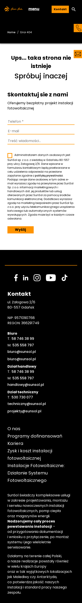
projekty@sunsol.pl (24, 411)
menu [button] (33, 9)
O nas (13, 429)
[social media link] (16, 277)
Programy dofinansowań (34, 436)
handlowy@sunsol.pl (25, 384)
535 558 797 (23, 345)
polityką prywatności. (49, 175)
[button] (74, 9)
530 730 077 (22, 397)
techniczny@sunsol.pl (26, 403)
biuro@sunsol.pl (21, 351)
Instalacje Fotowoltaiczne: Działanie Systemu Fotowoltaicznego (36, 473)
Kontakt (60, 9)
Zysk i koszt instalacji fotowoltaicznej (30, 454)
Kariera (15, 443)
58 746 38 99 (23, 338)
